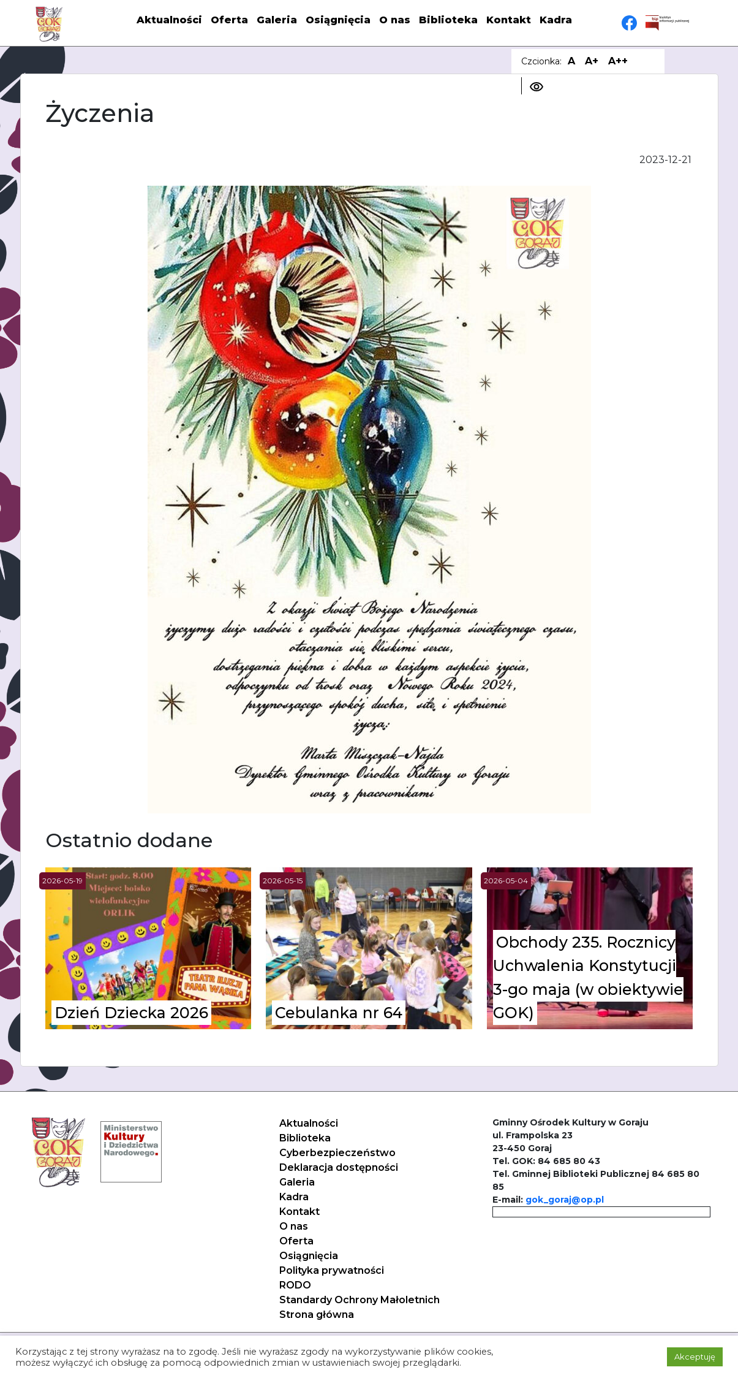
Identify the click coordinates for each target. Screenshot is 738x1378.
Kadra (556, 20)
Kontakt (508, 20)
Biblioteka (448, 20)
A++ (618, 61)
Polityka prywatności (331, 1270)
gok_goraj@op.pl (564, 1199)
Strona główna (316, 1314)
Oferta (229, 20)
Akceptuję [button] (694, 1356)
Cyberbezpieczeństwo (337, 1153)
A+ (591, 61)
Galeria (277, 20)
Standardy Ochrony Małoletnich (359, 1300)
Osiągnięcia (338, 20)
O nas (394, 20)
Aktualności (169, 20)
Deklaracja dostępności (338, 1167)
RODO (295, 1285)
